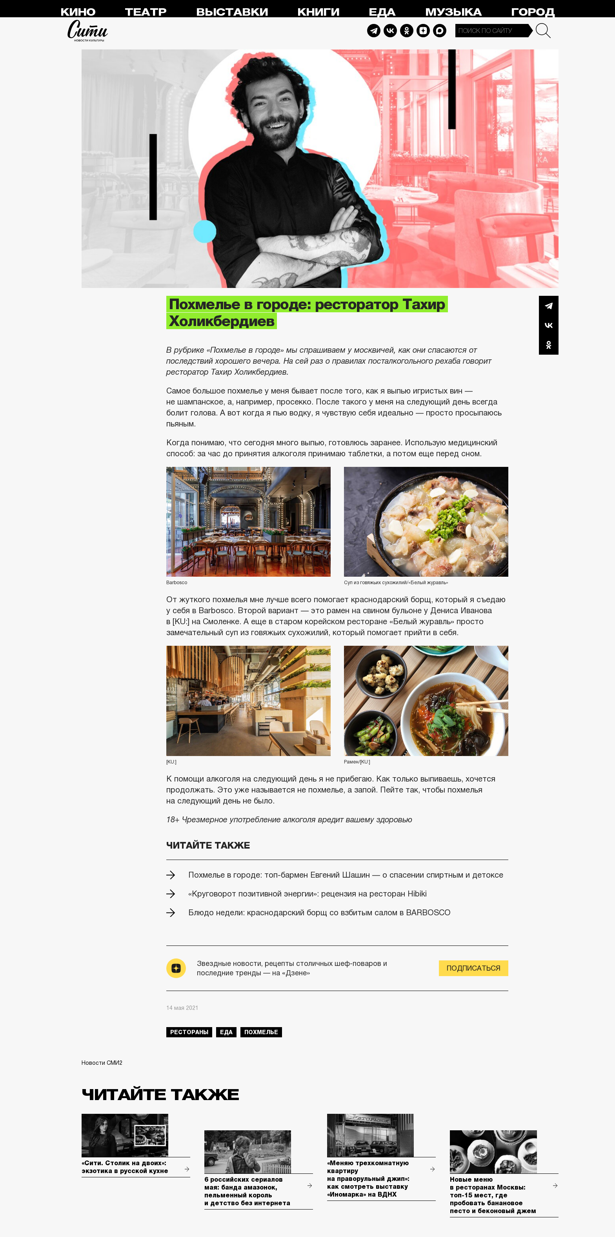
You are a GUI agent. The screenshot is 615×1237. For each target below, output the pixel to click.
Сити (87, 31)
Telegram (373, 30)
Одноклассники (549, 345)
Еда (382, 12)
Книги (318, 12)
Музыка (453, 12)
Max (439, 30)
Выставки (232, 12)
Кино (77, 12)
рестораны (189, 1032)
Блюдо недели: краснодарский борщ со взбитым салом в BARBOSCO (319, 912)
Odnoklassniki (406, 30)
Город (533, 12)
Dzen (423, 30)
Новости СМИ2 (102, 1063)
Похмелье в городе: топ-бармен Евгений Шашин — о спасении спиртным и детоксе (345, 875)
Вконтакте (549, 325)
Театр (145, 12)
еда (226, 1032)
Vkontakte (390, 30)
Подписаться (473, 968)
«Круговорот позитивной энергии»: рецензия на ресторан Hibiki (307, 893)
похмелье (261, 1032)
